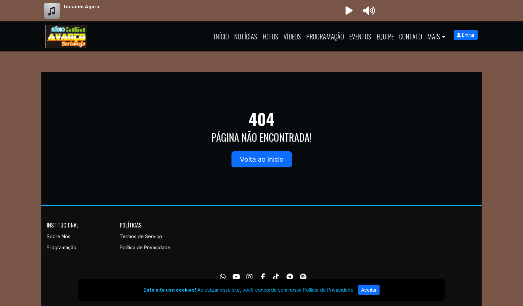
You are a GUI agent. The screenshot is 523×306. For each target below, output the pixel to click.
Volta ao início (262, 159)
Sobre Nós (58, 236)
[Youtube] (236, 277)
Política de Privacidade (145, 247)
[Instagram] (249, 277)
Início (221, 36)
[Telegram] (290, 277)
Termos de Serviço (141, 236)
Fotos (270, 36)
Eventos (360, 36)
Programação (325, 36)
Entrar (466, 35)
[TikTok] (276, 277)
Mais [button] (433, 36)
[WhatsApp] (223, 277)
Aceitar (369, 290)
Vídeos (292, 36)
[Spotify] (303, 277)
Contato (410, 36)
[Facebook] (263, 277)
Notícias (245, 36)
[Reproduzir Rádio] (349, 11)
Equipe (385, 36)
